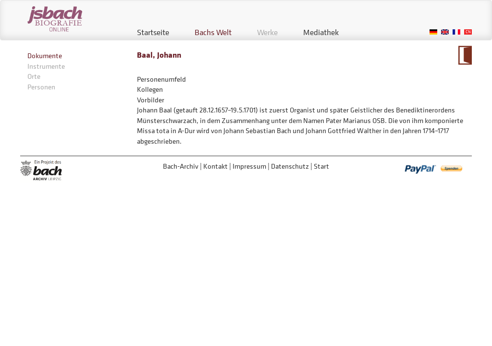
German (433, 32)
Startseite (153, 32)
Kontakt (215, 166)
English (445, 32)
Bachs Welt (213, 32)
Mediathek (321, 32)
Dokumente (44, 55)
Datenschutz (290, 166)
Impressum (249, 166)
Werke (267, 32)
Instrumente (46, 66)
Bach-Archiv (180, 166)
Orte (33, 76)
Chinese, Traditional (468, 32)
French (456, 32)
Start (321, 166)
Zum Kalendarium (465, 55)
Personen (41, 87)
